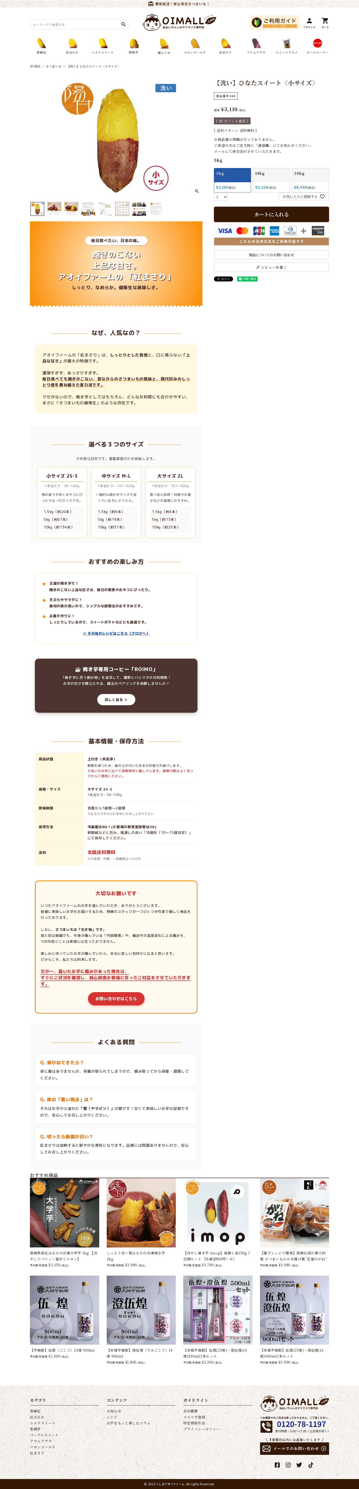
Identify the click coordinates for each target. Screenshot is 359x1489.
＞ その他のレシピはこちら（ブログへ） (116, 633)
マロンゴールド (43, 1446)
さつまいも (54, 66)
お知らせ (114, 1410)
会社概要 (190, 1410)
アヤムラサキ (41, 1440)
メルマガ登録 (194, 1416)
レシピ (112, 1416)
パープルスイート (44, 1434)
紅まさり (37, 1452)
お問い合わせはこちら (116, 998)
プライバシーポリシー (201, 1428)
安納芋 (35, 1428)
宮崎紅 (35, 1410)
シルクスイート (43, 1422)
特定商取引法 (194, 1422)
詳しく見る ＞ (116, 699)
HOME (35, 66)
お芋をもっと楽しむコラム (129, 1422)
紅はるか (37, 1416)
